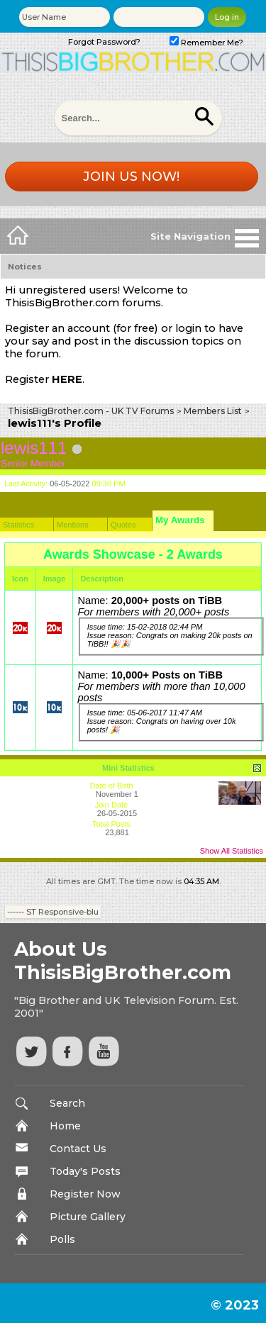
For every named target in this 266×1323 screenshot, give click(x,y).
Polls (62, 1239)
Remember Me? (206, 43)
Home (65, 1126)
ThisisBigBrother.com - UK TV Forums (91, 411)
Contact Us (78, 1148)
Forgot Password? (104, 42)
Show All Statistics (231, 851)
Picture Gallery (88, 1216)
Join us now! (131, 176)
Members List (213, 411)
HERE (67, 379)
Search (67, 1103)
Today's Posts (85, 1171)
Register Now (85, 1194)
